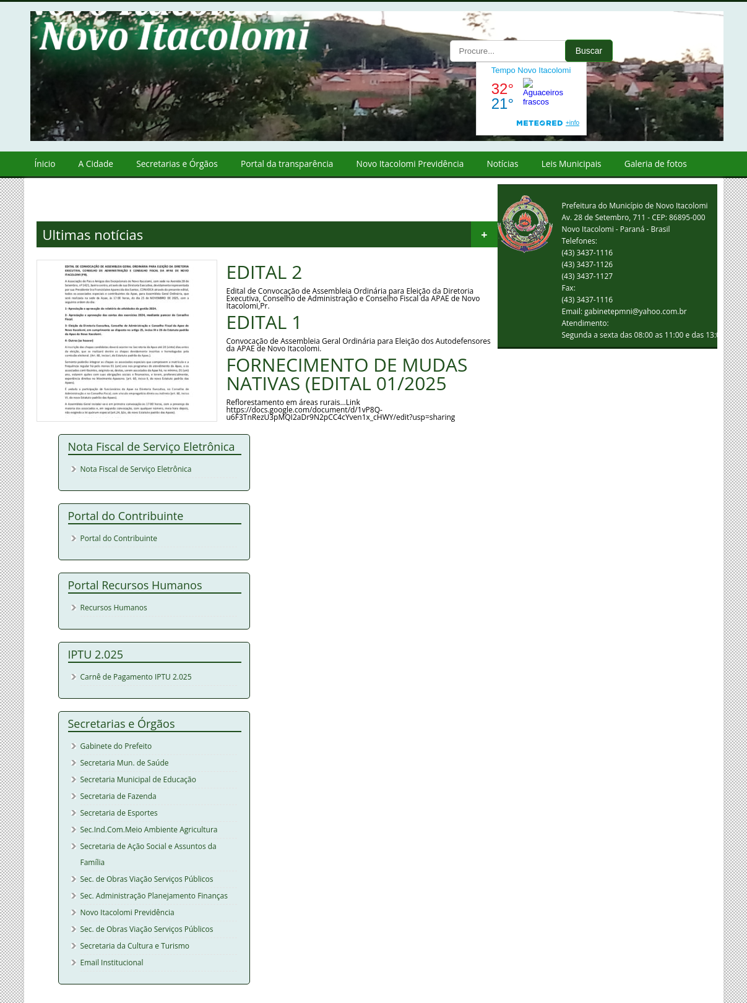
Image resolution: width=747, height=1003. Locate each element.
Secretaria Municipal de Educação (138, 779)
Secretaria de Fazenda (118, 796)
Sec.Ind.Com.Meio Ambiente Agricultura (149, 829)
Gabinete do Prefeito (116, 746)
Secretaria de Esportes (119, 813)
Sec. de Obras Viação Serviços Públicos (147, 879)
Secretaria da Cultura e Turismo (135, 946)
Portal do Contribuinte (119, 538)
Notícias (502, 163)
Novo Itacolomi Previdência (410, 163)
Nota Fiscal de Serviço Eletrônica (136, 469)
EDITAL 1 (265, 322)
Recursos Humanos (113, 607)
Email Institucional (112, 962)
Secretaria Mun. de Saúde (124, 763)
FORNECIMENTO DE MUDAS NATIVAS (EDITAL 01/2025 (347, 374)
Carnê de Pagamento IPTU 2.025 (136, 677)
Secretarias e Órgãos (177, 163)
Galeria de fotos (655, 163)
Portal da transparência (287, 163)
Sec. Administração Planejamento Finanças (154, 895)
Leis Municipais (572, 163)
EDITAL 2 (265, 272)
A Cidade (96, 163)
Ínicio (45, 163)
